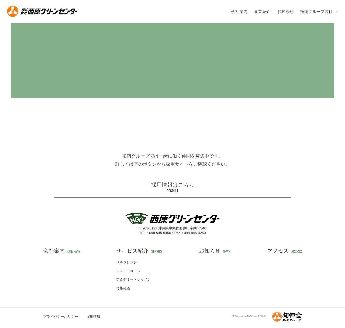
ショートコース (128, 271)
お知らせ (285, 11)
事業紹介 (262, 11)
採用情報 (93, 317)
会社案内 (239, 11)
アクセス (284, 250)
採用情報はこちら (172, 187)
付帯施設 (123, 288)
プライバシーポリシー (60, 317)
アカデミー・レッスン (133, 279)
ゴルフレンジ (126, 262)
